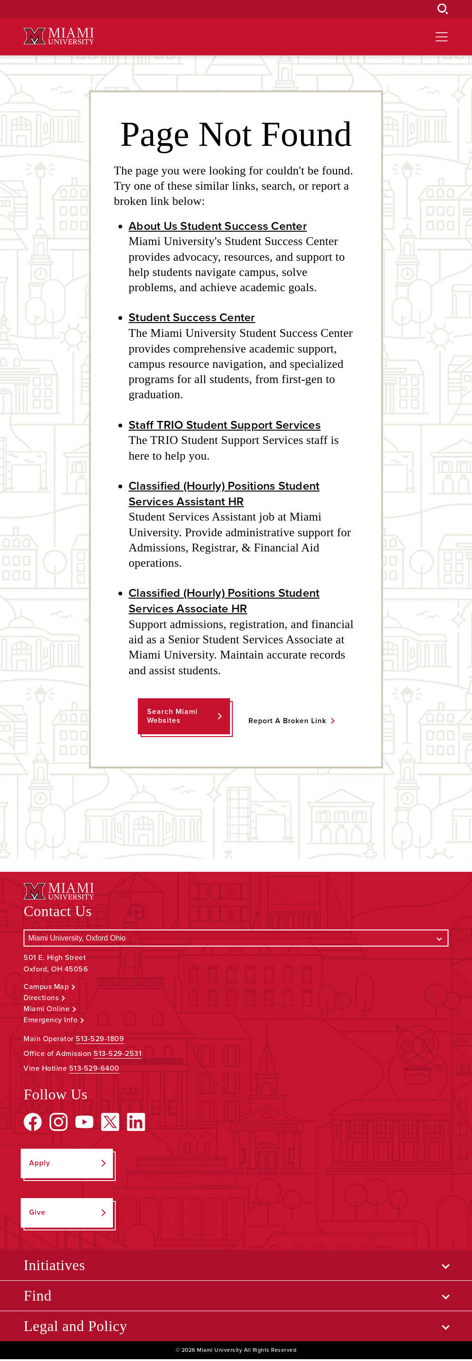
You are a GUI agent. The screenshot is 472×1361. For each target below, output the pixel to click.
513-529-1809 (100, 1040)
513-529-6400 (94, 1070)
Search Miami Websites (172, 718)
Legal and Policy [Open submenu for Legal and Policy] (75, 1327)
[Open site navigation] (441, 37)
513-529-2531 (118, 1055)
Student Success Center (193, 318)
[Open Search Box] (442, 9)
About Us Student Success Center (220, 226)
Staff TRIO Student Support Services (227, 425)
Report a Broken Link (287, 722)
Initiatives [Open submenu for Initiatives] (54, 1267)
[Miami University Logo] (59, 36)
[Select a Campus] (236, 939)
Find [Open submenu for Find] (38, 1297)
